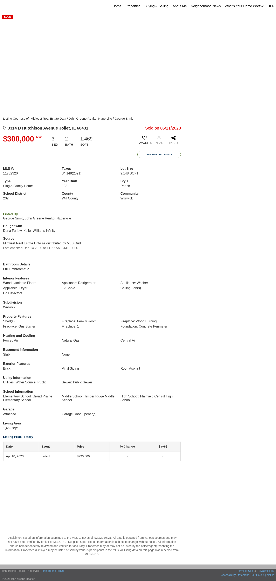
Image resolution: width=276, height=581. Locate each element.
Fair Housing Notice (262, 574)
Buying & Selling (157, 6)
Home (116, 6)
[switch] (144, 141)
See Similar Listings (159, 154)
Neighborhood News (206, 6)
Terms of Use (245, 570)
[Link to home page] (13, 6)
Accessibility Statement (235, 574)
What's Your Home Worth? (244, 6)
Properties (132, 6)
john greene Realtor (53, 570)
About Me (180, 6)
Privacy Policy (266, 570)
